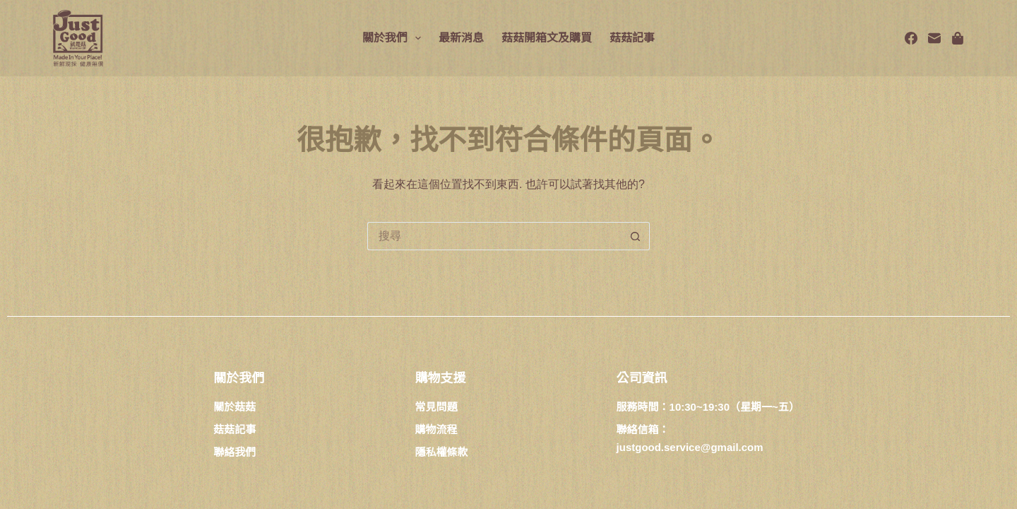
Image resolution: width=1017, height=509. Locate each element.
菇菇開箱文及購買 (546, 38)
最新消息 (461, 38)
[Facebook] (911, 38)
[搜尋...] (494, 236)
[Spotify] (957, 38)
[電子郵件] (934, 38)
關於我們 (394, 38)
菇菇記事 (632, 38)
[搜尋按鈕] (636, 236)
